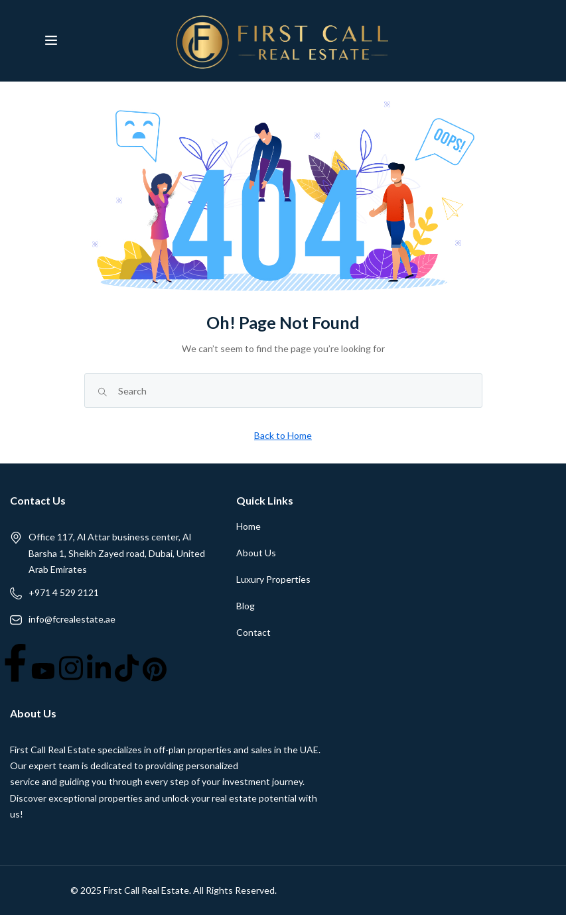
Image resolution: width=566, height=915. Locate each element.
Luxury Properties (273, 579)
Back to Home (283, 435)
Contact (253, 632)
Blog (245, 605)
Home (248, 526)
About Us (256, 552)
